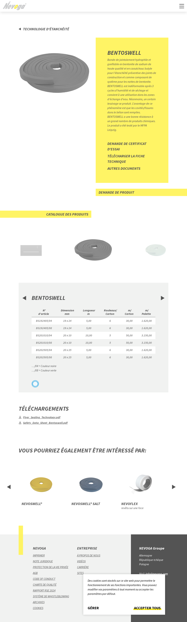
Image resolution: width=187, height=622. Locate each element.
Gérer (93, 608)
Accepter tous (147, 608)
